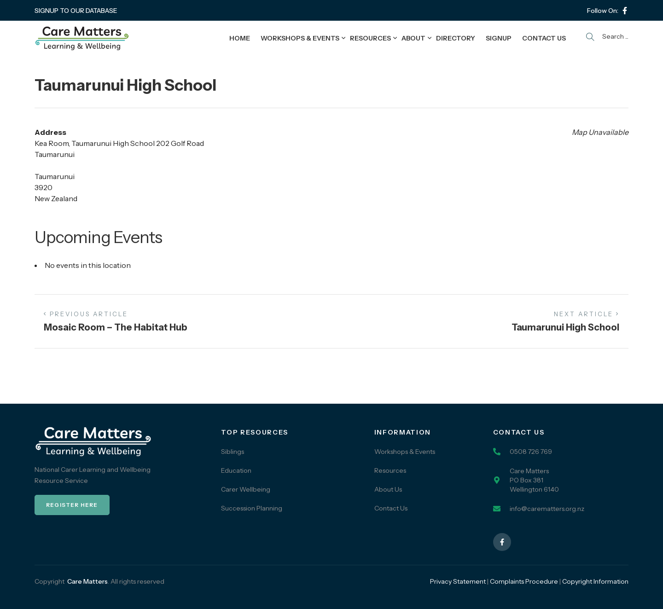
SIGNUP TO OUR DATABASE (76, 10)
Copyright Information (595, 581)
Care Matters (87, 581)
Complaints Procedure (524, 581)
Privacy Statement (458, 581)
